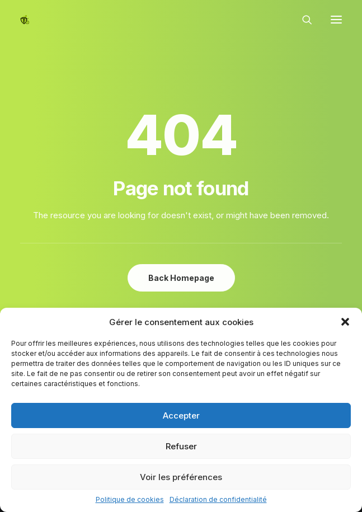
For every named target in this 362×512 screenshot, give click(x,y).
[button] (345, 321)
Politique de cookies (130, 499)
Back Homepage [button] (181, 278)
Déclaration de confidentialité (218, 499)
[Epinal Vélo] (24, 19)
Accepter (181, 415)
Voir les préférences (181, 477)
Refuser (181, 446)
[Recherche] (302, 20)
